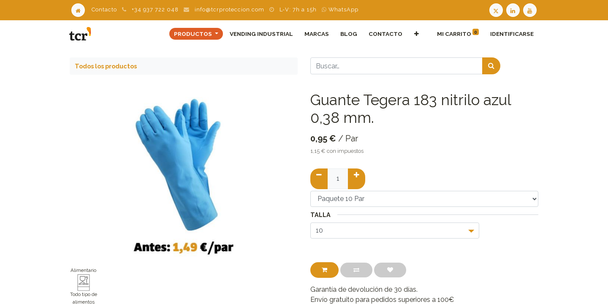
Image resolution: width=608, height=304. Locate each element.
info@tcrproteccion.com (229, 9)
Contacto (104, 9)
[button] (416, 34)
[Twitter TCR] (496, 9)
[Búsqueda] (491, 65)
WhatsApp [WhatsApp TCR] (340, 9)
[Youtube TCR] (530, 9)
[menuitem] (261, 34)
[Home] (78, 9)
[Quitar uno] (319, 178)
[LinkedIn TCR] (513, 9)
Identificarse (511, 33)
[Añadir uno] (356, 178)
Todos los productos (106, 66)
